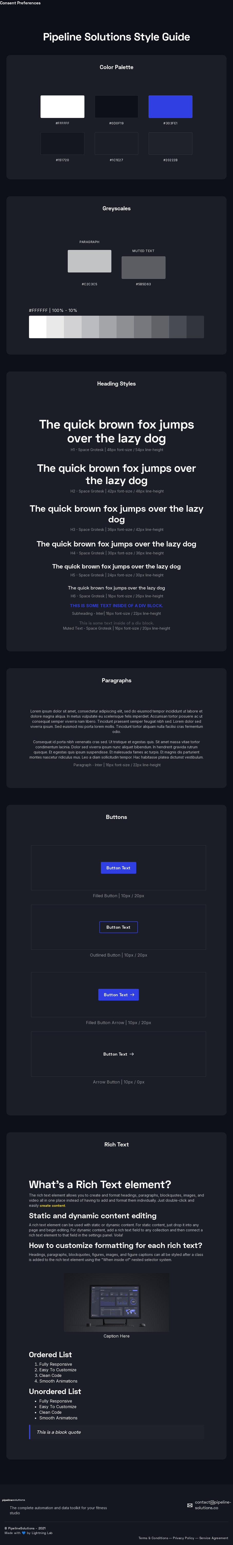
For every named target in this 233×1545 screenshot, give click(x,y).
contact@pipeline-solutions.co (213, 1505)
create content (52, 1205)
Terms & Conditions (153, 1538)
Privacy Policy (184, 1538)
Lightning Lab (42, 1533)
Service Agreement (213, 1538)
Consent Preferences (20, 2)
